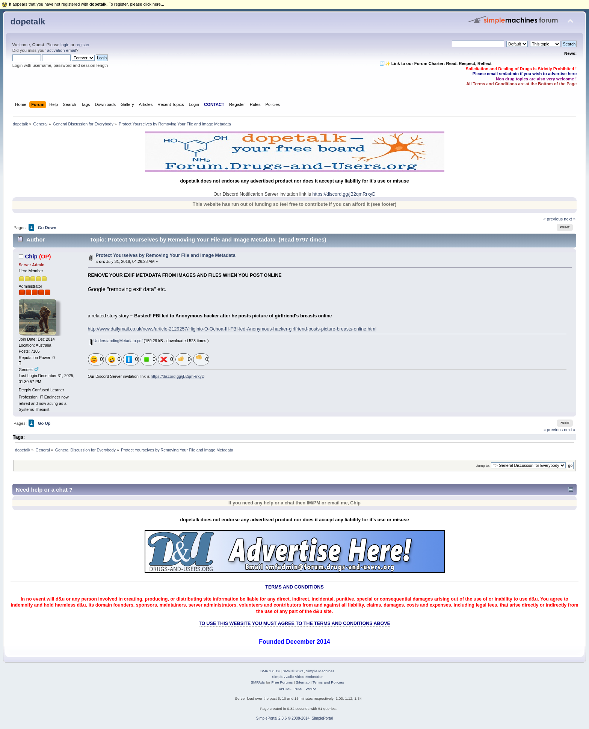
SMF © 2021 (293, 671)
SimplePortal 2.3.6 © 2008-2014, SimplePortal (294, 718)
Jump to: (483, 465)
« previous (553, 219)
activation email (61, 50)
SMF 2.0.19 (270, 671)
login (64, 44)
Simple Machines (320, 671)
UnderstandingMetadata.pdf (116, 340)
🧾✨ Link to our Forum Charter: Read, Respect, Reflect (436, 63)
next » (569, 219)
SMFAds (258, 682)
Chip (31, 256)
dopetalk (28, 21)
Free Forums (282, 682)
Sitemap (303, 682)
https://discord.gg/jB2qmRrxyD (343, 194)
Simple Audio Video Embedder (297, 677)
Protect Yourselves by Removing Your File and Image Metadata (166, 255)
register (82, 44)
